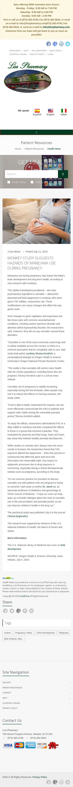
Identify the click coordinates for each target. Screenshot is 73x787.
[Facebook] (48, 44)
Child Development (45, 633)
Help (26, 51)
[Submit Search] (63, 174)
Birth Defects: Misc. (13, 639)
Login (50, 54)
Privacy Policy (10, 708)
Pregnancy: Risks (23, 633)
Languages (15, 51)
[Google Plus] (55, 782)
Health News (17, 182)
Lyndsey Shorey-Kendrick (39, 353)
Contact (7, 693)
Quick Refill (55, 51)
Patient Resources (34, 148)
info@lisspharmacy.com (56, 27)
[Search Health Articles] (31, 174)
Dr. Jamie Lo (49, 486)
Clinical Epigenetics (18, 516)
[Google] (55, 44)
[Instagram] (61, 44)
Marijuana (64, 633)
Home (18, 148)
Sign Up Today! (37, 54)
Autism (7, 633)
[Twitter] (67, 44)
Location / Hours (18, 54)
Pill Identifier (39, 51)
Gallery (7, 682)
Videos (37, 182)
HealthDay (25, 596)
